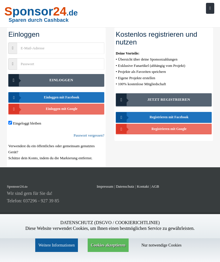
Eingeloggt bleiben (27, 123)
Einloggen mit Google (43, 109)
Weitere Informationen (56, 245)
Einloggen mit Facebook (44, 97)
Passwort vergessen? (89, 135)
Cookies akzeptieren (108, 245)
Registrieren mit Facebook (152, 117)
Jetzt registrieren (153, 100)
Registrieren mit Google (151, 129)
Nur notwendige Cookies (162, 245)
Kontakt (143, 186)
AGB (155, 186)
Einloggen (40, 80)
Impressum (105, 186)
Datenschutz (125, 186)
